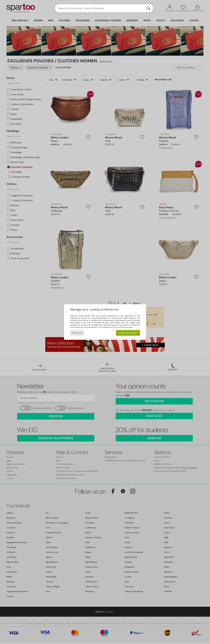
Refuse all (77, 333)
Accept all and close (128, 333)
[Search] (148, 8)
